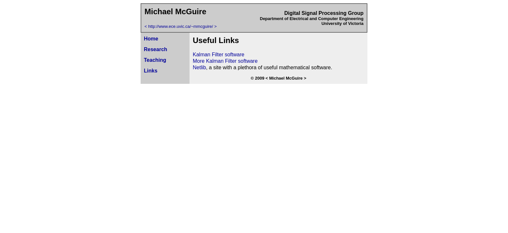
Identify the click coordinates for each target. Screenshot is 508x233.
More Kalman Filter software (225, 61)
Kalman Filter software (218, 54)
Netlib (199, 67)
